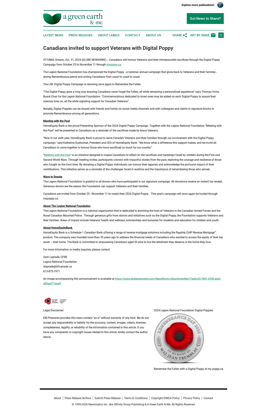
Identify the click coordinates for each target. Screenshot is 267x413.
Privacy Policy (191, 398)
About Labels (109, 35)
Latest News (53, 35)
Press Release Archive (78, 398)
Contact (132, 35)
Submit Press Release (108, 398)
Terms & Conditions (136, 398)
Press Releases (80, 35)
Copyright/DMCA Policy (165, 398)
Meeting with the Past (57, 155)
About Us (153, 35)
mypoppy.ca (113, 64)
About (57, 398)
